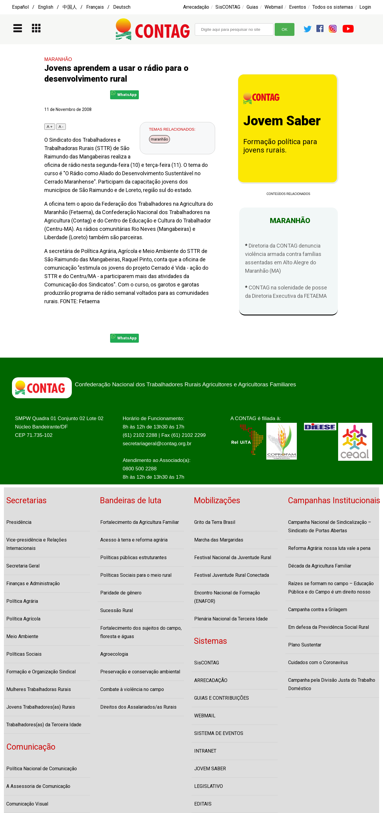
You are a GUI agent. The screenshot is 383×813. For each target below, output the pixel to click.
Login (365, 7)
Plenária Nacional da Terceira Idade (231, 619)
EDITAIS (203, 804)
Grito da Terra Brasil (214, 522)
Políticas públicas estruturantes (133, 557)
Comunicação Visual (27, 804)
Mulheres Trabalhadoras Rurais (38, 689)
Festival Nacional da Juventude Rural (232, 557)
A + (50, 126)
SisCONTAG (227, 7)
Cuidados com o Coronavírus (318, 662)
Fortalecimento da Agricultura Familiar (139, 522)
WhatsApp (124, 94)
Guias (252, 7)
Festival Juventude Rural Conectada (231, 575)
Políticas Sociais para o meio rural (135, 575)
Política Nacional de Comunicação (41, 768)
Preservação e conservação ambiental (140, 672)
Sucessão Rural (116, 610)
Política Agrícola (23, 619)
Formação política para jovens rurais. (280, 146)
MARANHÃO (58, 59)
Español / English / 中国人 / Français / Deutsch (71, 7)
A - (61, 126)
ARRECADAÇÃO (210, 680)
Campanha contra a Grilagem (317, 609)
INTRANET (205, 751)
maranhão (159, 139)
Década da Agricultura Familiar (319, 566)
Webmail (274, 7)
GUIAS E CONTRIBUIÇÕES (221, 698)
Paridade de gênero (121, 593)
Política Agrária (22, 601)
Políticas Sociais (24, 654)
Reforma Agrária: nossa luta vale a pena (329, 548)
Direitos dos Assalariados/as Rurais (138, 707)
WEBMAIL (204, 716)
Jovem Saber (282, 121)
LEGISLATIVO (208, 786)
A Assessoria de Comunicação (38, 786)
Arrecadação (196, 7)
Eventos (297, 7)
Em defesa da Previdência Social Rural (328, 627)
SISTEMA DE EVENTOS (218, 733)
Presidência (18, 522)
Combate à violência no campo (132, 689)
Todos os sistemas (332, 7)
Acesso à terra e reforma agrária (134, 540)
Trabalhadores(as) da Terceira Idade (43, 724)
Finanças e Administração (33, 583)
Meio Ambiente (22, 636)
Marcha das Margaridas (218, 540)
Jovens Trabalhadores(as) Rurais (40, 707)
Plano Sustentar (304, 645)
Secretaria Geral (22, 566)
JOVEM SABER (210, 768)
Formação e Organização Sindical (41, 672)
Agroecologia (114, 654)
